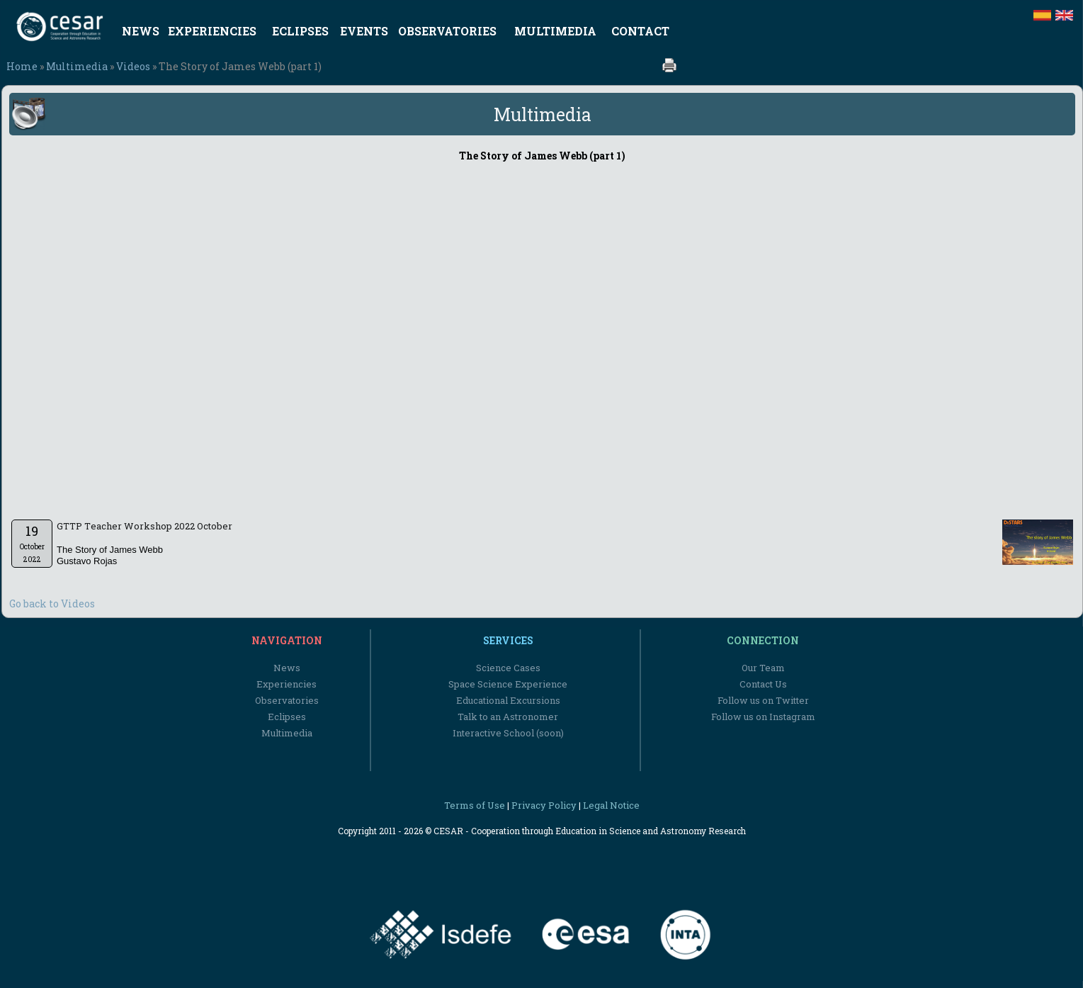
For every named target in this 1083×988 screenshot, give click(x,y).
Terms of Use (474, 805)
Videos (133, 66)
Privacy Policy (544, 805)
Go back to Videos (52, 603)
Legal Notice (611, 805)
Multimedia (77, 66)
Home (22, 66)
